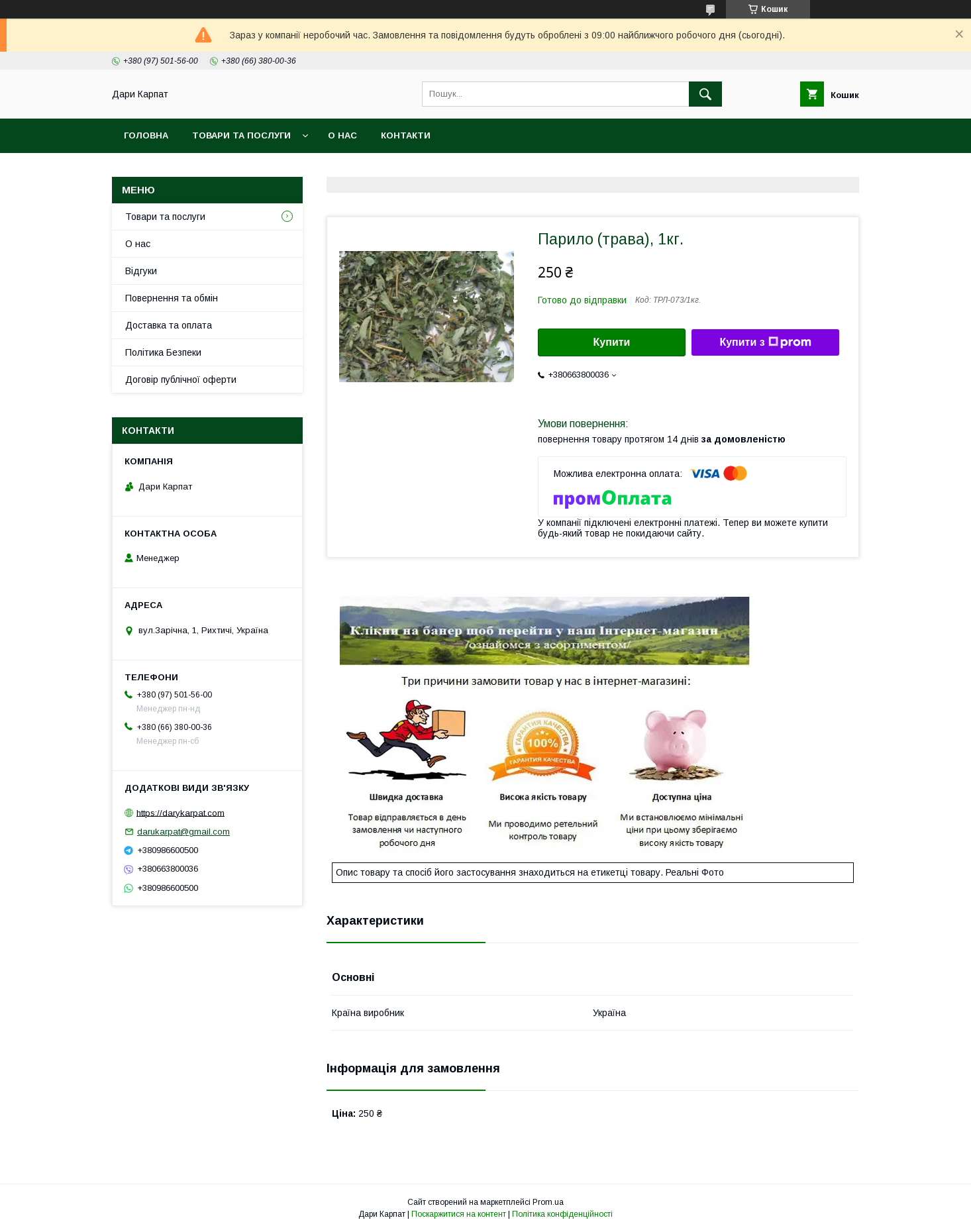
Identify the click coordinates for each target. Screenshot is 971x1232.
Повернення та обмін (171, 298)
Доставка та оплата (168, 325)
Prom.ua (548, 1202)
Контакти (406, 135)
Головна (146, 135)
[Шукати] (705, 94)
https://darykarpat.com (180, 812)
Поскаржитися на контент (458, 1214)
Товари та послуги (241, 135)
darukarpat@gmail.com (183, 832)
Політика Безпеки (163, 352)
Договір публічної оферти (180, 379)
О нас (342, 135)
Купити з (765, 342)
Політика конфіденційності (562, 1214)
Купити (612, 342)
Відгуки (141, 271)
